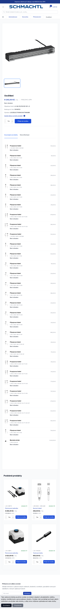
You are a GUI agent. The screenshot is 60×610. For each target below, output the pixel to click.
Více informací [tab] (24, 135)
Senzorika (25, 17)
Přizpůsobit (17, 605)
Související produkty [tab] (11, 135)
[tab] (12, 83)
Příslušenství (37, 17)
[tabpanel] (30, 51)
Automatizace (13, 17)
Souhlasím (6, 605)
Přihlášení (27, 593)
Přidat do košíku (23, 121)
